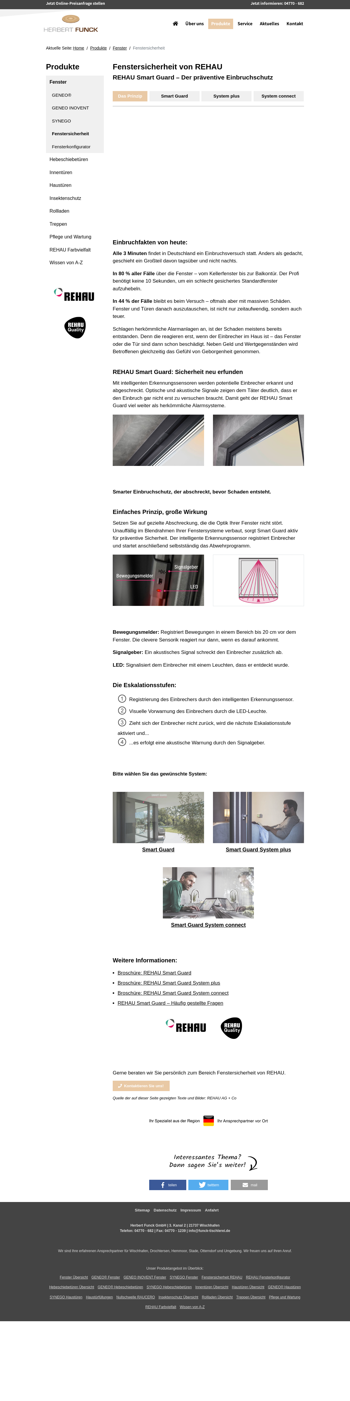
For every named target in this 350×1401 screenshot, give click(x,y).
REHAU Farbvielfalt (70, 249)
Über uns (192, 16)
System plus (227, 95)
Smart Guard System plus (258, 850)
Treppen (58, 224)
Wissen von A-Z (66, 262)
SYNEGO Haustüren (66, 1297)
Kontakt (292, 16)
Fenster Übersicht (74, 1277)
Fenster (120, 48)
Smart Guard (174, 95)
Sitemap (142, 1210)
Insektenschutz (65, 198)
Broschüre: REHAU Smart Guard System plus (169, 983)
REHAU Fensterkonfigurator (268, 1277)
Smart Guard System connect (208, 925)
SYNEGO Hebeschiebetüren (169, 1287)
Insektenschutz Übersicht (178, 1297)
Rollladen (59, 211)
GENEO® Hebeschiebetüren (120, 1287)
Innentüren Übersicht (211, 1287)
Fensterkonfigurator (71, 146)
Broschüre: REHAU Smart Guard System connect (173, 993)
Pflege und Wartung (70, 236)
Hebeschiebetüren (69, 159)
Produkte (218, 16)
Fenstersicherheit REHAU (222, 1277)
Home (78, 48)
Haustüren (60, 185)
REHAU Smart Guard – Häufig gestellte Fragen (170, 1003)
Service (242, 16)
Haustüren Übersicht (248, 1287)
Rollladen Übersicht (217, 1297)
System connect (279, 95)
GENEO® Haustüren (284, 1287)
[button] (167, 1185)
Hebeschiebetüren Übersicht (71, 1287)
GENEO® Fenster (105, 1277)
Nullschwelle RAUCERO (135, 1297)
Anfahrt (212, 1210)
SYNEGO (61, 120)
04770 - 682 (143, 1231)
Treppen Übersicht (250, 1297)
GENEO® (61, 95)
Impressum (190, 1210)
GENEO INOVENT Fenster (144, 1277)
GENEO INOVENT (70, 107)
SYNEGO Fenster (184, 1277)
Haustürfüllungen (99, 1297)
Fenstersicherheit (70, 133)
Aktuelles (267, 16)
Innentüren (61, 172)
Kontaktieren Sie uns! (141, 1086)
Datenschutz (165, 1210)
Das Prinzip (130, 95)
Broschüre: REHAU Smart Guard (154, 973)
